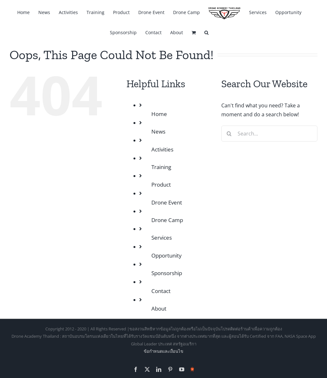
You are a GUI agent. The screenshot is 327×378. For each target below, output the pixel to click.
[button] (206, 32)
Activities (162, 149)
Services (161, 237)
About (158, 308)
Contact (161, 291)
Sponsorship (166, 273)
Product (161, 184)
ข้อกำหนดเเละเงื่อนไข (163, 351)
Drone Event (166, 202)
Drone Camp (167, 220)
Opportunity (166, 255)
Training (161, 167)
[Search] (229, 134)
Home (159, 114)
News (158, 131)
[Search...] (269, 134)
